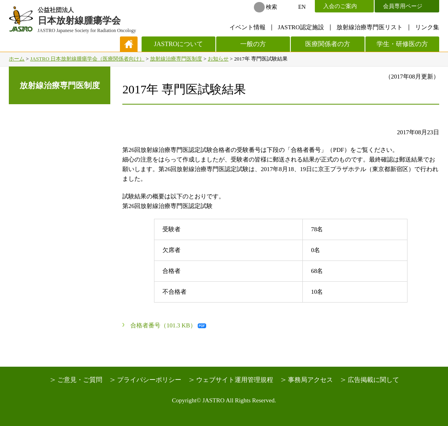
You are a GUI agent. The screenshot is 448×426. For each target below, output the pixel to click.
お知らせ (218, 59)
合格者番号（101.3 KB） (163, 325)
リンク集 (427, 27)
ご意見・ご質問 (79, 379)
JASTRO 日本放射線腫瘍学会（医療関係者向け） (87, 59)
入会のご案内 (340, 6)
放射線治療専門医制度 (176, 59)
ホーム (16, 59)
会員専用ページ (402, 6)
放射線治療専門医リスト (370, 27)
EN (302, 7)
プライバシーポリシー (149, 379)
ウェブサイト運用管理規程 (234, 379)
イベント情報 (247, 27)
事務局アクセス (310, 379)
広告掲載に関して (373, 379)
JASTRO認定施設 (301, 27)
